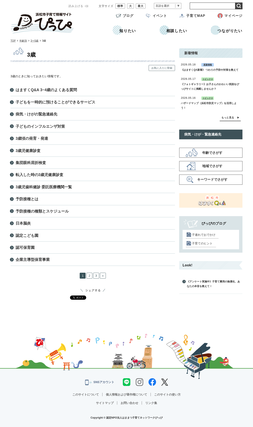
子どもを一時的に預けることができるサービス (55, 102)
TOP (13, 40)
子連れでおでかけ (203, 234)
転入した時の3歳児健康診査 (39, 175)
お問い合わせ (129, 403)
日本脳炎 (23, 223)
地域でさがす (212, 166)
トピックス (207, 79)
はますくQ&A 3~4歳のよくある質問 (46, 90)
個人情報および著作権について (126, 394)
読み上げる (76, 6)
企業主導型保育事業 (33, 260)
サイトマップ (105, 403)
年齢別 (23, 40)
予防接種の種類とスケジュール (42, 211)
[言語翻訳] (167, 6)
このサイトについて (85, 394)
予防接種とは (27, 199)
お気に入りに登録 (161, 67)
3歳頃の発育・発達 (32, 138)
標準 (120, 6)
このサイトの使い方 (167, 394)
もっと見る (227, 117)
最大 (141, 6)
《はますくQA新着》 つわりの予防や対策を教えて (209, 69)
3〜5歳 (34, 40)
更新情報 (207, 65)
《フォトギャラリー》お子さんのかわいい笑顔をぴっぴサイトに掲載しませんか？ (210, 86)
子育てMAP (195, 16)
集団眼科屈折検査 (31, 163)
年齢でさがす (212, 153)
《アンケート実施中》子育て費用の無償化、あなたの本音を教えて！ (213, 284)
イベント (160, 16)
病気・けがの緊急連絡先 (36, 114)
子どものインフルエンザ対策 (40, 126)
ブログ (128, 16)
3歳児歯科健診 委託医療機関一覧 (44, 187)
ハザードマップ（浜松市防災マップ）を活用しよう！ (209, 105)
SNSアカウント (99, 382)
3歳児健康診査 (28, 151)
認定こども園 (27, 235)
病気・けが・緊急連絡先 (202, 134)
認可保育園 (25, 247)
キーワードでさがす (212, 179)
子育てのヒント (202, 243)
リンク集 (151, 403)
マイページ (233, 16)
